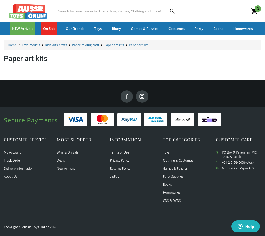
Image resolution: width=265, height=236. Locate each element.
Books (218, 28)
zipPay (114, 176)
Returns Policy (120, 168)
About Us (10, 176)
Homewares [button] (243, 28)
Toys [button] (98, 28)
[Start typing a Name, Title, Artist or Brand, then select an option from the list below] (111, 11)
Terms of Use (119, 152)
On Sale (49, 28)
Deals (61, 160)
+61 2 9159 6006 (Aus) (238, 162)
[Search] (172, 11)
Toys (166, 152)
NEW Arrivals (22, 28)
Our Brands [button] (75, 28)
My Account (12, 152)
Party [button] (199, 28)
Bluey (116, 28)
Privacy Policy (119, 160)
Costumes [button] (176, 28)
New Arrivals (66, 168)
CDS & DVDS (172, 200)
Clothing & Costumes (178, 160)
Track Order (12, 160)
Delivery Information (19, 168)
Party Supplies (173, 176)
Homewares (171, 192)
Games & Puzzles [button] (144, 28)
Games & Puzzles (175, 168)
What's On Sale (68, 152)
